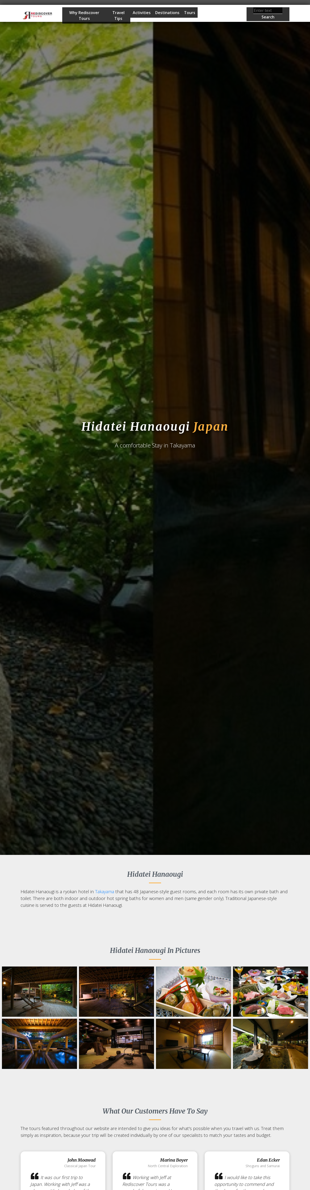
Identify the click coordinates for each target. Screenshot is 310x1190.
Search (268, 17)
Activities (142, 12)
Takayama (104, 891)
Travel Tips (118, 15)
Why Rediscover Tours (84, 15)
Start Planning (215, 14)
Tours (189, 12)
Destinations (167, 12)
